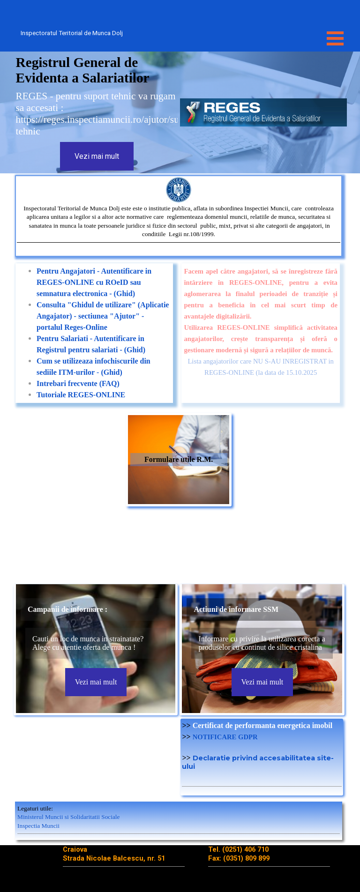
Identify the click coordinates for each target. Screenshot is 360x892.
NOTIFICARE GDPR (225, 737)
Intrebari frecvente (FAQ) (78, 383)
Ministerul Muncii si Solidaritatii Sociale (68, 816)
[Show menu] (335, 38)
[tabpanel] (178, 216)
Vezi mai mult (97, 156)
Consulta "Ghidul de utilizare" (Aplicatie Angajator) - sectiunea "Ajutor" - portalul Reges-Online (103, 316)
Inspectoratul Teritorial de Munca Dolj (72, 33)
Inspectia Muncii (38, 825)
